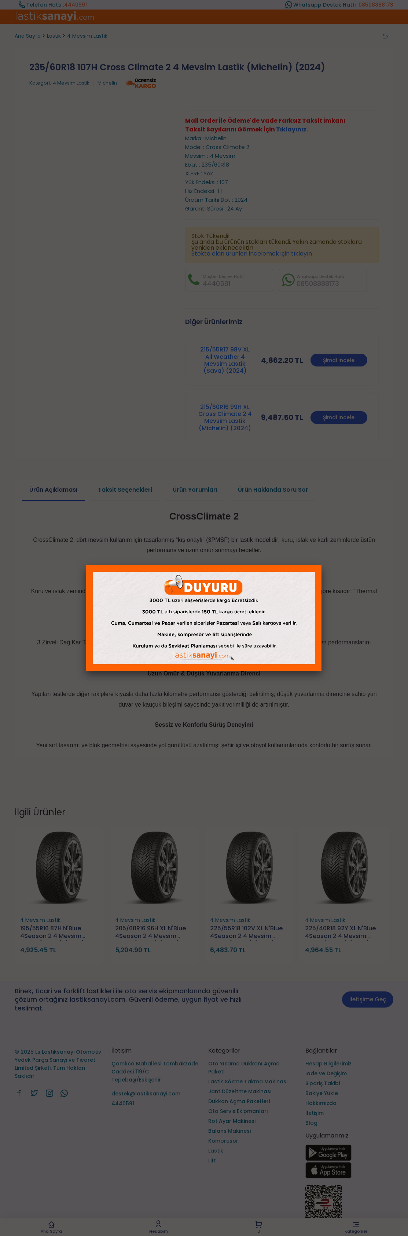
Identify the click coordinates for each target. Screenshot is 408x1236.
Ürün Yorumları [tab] (195, 489)
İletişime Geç (367, 999)
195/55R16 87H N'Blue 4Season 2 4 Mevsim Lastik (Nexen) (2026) (52, 932)
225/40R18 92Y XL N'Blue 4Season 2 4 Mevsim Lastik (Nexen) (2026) (340, 932)
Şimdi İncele (338, 360)
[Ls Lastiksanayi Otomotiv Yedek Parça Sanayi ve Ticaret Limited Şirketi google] (328, 1159)
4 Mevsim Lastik (87, 35)
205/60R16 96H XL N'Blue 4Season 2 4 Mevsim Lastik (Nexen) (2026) (150, 932)
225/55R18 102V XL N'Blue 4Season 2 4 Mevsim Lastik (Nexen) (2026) (246, 932)
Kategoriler (356, 1227)
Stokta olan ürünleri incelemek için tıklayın (251, 253)
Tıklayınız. (292, 129)
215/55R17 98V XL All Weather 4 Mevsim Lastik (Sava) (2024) (225, 360)
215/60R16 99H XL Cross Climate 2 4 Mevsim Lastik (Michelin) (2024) (225, 417)
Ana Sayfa (51, 1227)
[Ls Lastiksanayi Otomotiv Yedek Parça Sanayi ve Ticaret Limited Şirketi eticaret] (349, 1207)
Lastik (54, 35)
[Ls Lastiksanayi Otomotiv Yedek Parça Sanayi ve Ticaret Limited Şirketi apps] (328, 1176)
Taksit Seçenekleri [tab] (125, 489)
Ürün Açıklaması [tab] (53, 489)
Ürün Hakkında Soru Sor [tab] (273, 489)
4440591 (75, 5)
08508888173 (376, 5)
